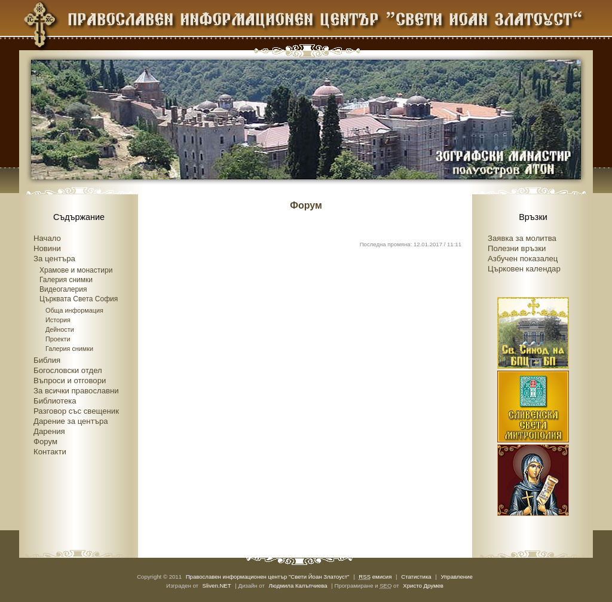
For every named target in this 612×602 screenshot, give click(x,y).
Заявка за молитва (522, 238)
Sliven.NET (217, 585)
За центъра (54, 258)
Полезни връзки (517, 248)
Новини (47, 248)
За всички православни (76, 390)
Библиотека (54, 400)
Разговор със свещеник (76, 411)
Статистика (416, 576)
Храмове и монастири (75, 270)
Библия (46, 360)
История (58, 319)
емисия (375, 576)
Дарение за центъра (70, 421)
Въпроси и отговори (69, 380)
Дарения (49, 431)
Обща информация (74, 310)
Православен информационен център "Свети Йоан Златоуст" (268, 576)
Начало (47, 238)
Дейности (59, 329)
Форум (45, 441)
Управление (456, 576)
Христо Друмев (423, 585)
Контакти (49, 451)
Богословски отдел (67, 370)
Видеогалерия (63, 289)
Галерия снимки (66, 280)
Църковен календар (524, 268)
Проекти (58, 339)
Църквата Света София (78, 299)
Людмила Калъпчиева (298, 585)
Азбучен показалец (523, 258)
